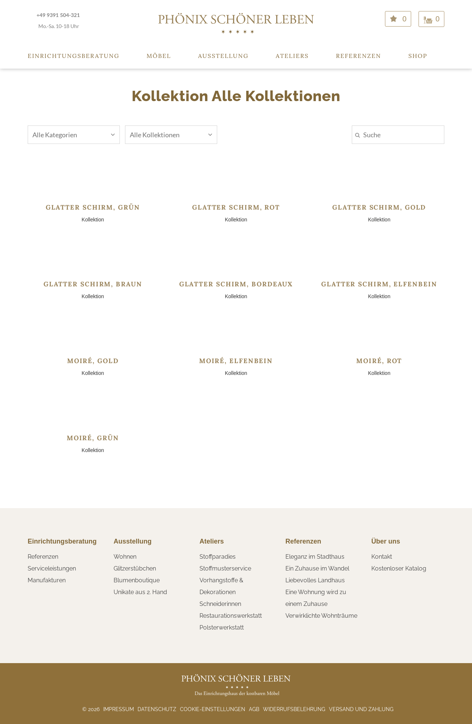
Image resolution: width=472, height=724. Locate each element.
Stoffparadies (217, 556)
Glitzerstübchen (135, 568)
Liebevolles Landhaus (315, 580)
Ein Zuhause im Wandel (317, 568)
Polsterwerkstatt (221, 627)
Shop (417, 55)
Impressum (118, 709)
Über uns (385, 541)
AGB (254, 709)
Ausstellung (223, 55)
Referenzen (358, 55)
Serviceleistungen (52, 568)
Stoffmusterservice (225, 568)
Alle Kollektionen (171, 135)
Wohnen (125, 556)
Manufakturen (47, 580)
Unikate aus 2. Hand (140, 592)
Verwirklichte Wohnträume (321, 615)
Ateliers (292, 55)
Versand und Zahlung (361, 709)
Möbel (159, 55)
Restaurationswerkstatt (230, 615)
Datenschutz (157, 709)
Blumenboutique (137, 580)
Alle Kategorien (73, 135)
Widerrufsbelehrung (294, 709)
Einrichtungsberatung (73, 55)
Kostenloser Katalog (398, 568)
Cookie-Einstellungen (212, 709)
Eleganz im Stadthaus (314, 556)
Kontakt (381, 556)
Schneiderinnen (220, 603)
